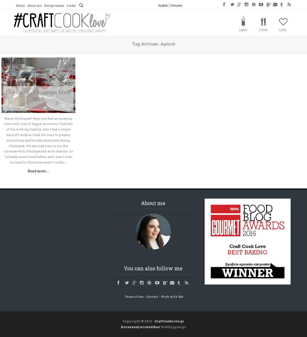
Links (71, 5)
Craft (243, 30)
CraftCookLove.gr (169, 321)
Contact (152, 296)
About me (34, 5)
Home (20, 5)
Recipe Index (54, 5)
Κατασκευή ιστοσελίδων (140, 327)
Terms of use (134, 296)
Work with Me (172, 296)
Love (282, 30)
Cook (263, 30)
